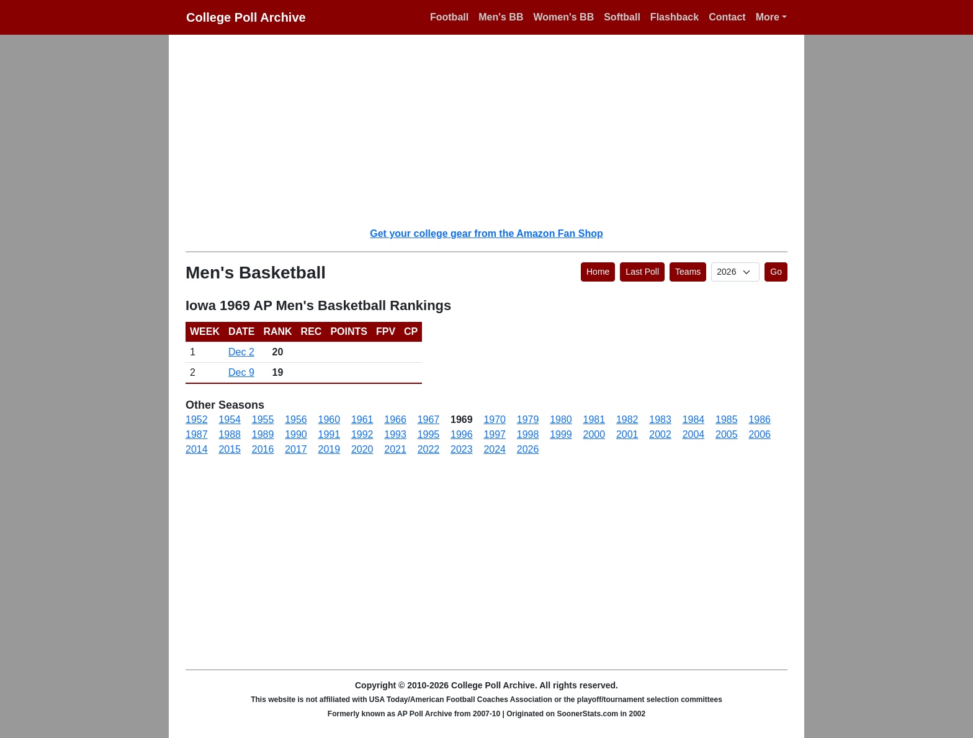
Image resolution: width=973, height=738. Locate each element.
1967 (429, 419)
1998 (528, 434)
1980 (561, 419)
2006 (759, 434)
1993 (395, 434)
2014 (197, 449)
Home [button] (597, 272)
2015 (229, 449)
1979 (528, 419)
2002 (660, 434)
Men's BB (500, 17)
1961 (362, 419)
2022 (429, 449)
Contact (727, 17)
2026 (528, 449)
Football (449, 17)
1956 (296, 419)
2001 (627, 434)
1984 (694, 419)
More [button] (767, 17)
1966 (395, 419)
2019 (329, 449)
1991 (329, 434)
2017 (296, 449)
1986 (759, 419)
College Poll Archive (246, 17)
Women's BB (563, 17)
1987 (197, 434)
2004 (694, 434)
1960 (329, 419)
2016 (263, 449)
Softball (622, 17)
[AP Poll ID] (735, 272)
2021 (395, 449)
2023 (462, 449)
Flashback (674, 17)
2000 (594, 434)
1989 (263, 434)
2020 (362, 449)
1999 (561, 434)
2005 (726, 434)
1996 (462, 434)
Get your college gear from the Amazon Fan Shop (486, 233)
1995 (429, 434)
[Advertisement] (494, 130)
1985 (726, 419)
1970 (494, 419)
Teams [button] (688, 272)
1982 (627, 419)
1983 (660, 419)
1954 (229, 419)
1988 (229, 434)
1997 (494, 434)
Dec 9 (241, 372)
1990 (296, 434)
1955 (263, 419)
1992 (362, 434)
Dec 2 (241, 352)
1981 (594, 419)
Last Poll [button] (642, 272)
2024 (494, 449)
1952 (197, 419)
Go (776, 272)
